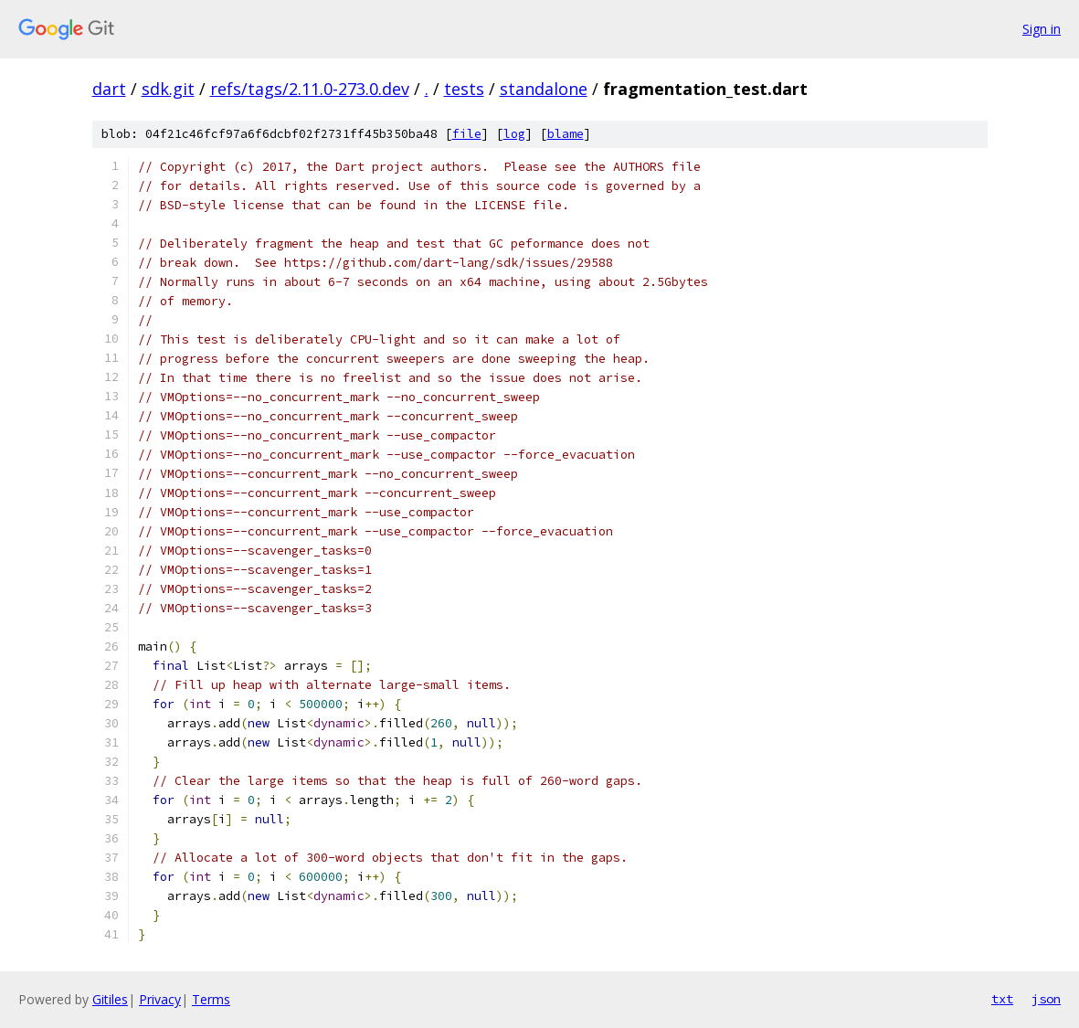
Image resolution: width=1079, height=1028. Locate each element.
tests (464, 89)
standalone (543, 89)
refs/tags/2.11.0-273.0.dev (309, 89)
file (466, 134)
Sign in (1041, 28)
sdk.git (168, 89)
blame (565, 134)
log (514, 134)
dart (109, 89)
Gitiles (110, 999)
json (1046, 999)
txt (1002, 999)
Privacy (160, 999)
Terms (211, 999)
